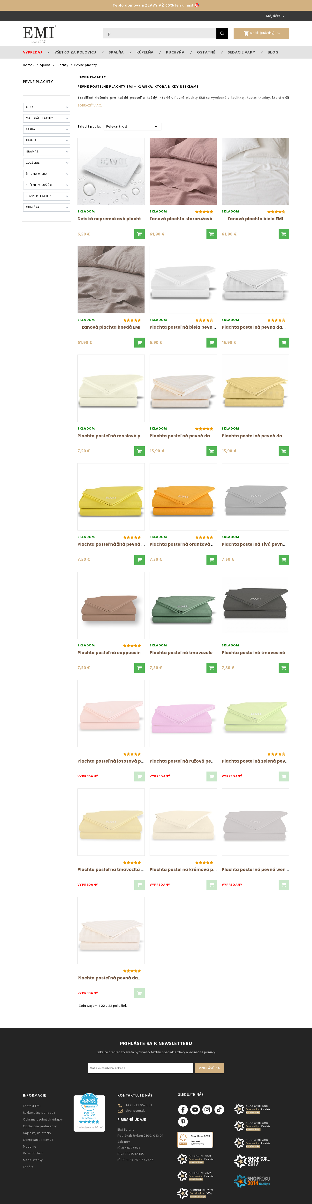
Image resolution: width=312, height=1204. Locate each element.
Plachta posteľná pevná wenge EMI (261, 869)
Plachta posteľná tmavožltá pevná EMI (120, 869)
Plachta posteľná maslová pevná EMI (118, 436)
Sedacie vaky (241, 52)
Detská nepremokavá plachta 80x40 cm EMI (126, 219)
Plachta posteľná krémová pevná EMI (191, 869)
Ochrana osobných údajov (43, 1119)
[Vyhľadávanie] (160, 33)
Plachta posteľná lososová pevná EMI (119, 761)
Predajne (29, 1146)
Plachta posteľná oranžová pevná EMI (192, 544)
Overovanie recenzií (38, 1140)
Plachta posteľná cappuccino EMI (114, 653)
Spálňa (116, 52)
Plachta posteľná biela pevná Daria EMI (193, 327)
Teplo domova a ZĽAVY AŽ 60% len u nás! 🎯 (156, 5)
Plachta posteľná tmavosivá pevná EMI (265, 653)
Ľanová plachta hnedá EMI (111, 327)
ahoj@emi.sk (135, 1110)
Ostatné (206, 52)
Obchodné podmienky (40, 1126)
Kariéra (28, 1167)
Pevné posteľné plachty (101, 86)
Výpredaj (32, 52)
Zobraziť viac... (89, 105)
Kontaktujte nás (134, 1095)
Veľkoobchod (33, 1153)
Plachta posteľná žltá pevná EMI (113, 544)
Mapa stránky (33, 1160)
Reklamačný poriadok (39, 1113)
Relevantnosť (132, 126)
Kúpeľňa (145, 52)
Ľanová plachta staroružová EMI (185, 219)
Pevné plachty (38, 81)
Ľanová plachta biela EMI (255, 219)
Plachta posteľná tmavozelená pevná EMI (196, 653)
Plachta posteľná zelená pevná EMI (260, 761)
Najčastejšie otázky (37, 1133)
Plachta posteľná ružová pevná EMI (189, 761)
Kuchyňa (175, 52)
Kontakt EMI (32, 1106)
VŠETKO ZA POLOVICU (75, 52)
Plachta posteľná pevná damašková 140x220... (201, 436)
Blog (273, 52)
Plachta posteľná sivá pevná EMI (258, 544)
